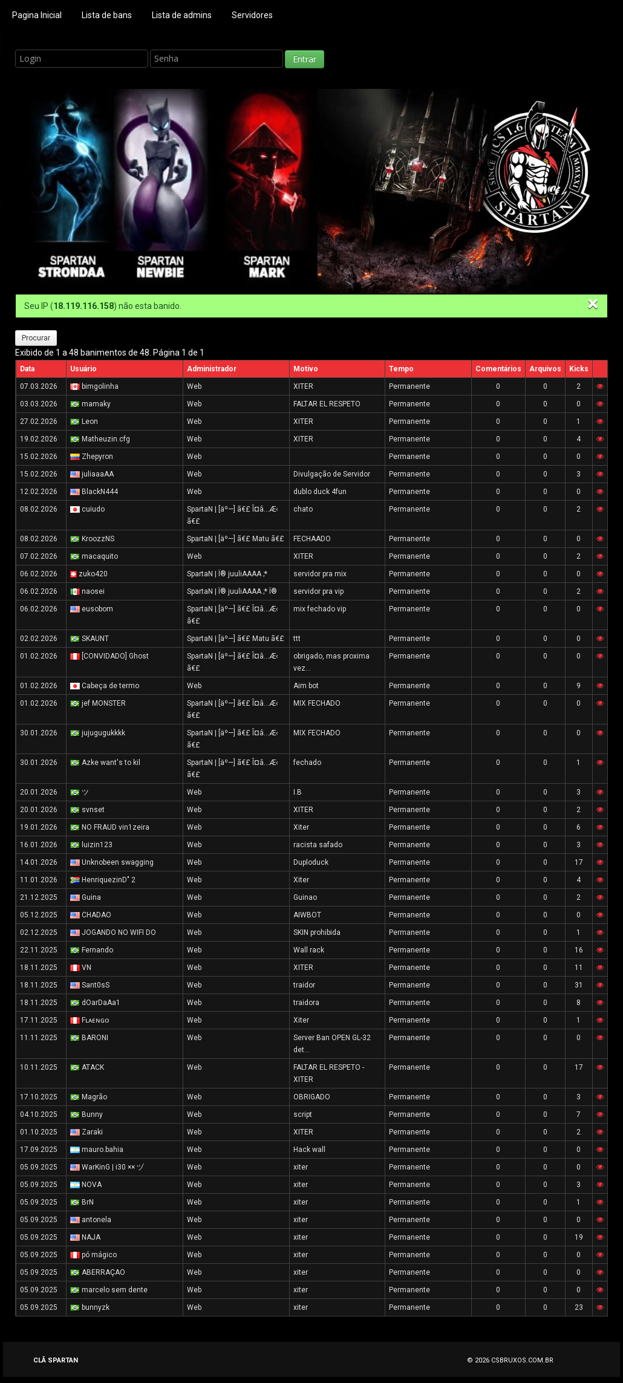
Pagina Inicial (37, 15)
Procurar (36, 338)
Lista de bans (107, 15)
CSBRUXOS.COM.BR (522, 1360)
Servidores (252, 15)
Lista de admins (182, 15)
